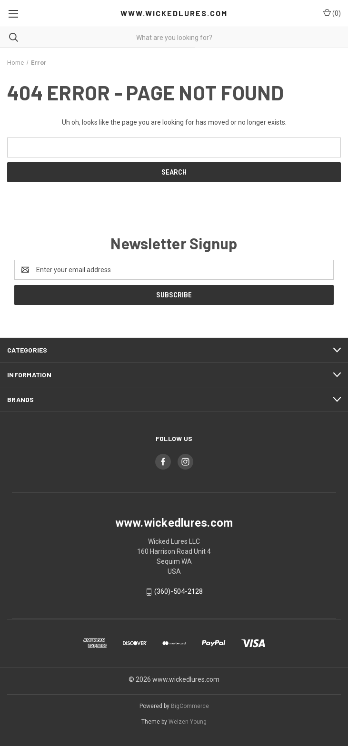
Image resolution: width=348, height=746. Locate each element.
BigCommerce (190, 706)
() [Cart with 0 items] (332, 13)
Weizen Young (188, 721)
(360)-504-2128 (178, 591)
